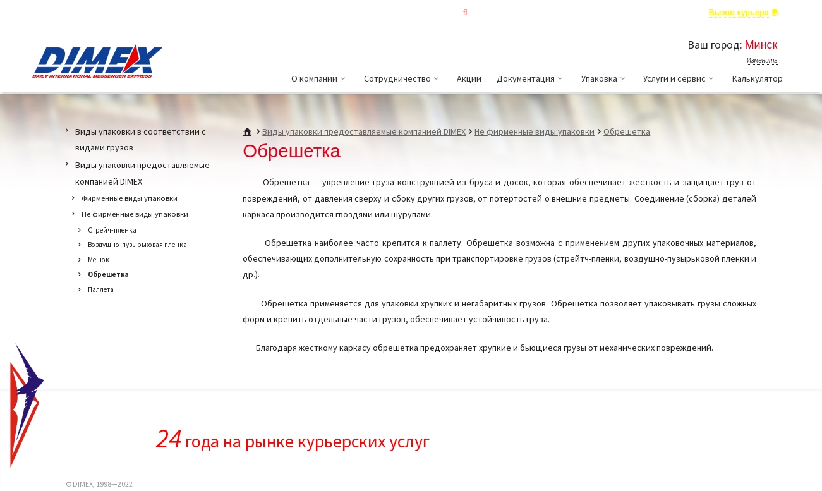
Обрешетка (626, 131)
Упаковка (605, 78)
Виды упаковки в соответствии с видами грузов (140, 139)
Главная (367, 12)
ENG (61, 11)
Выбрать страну (121, 12)
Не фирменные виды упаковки (534, 131)
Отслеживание (438, 13)
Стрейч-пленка (112, 230)
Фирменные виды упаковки (130, 198)
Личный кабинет (524, 12)
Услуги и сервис (680, 78)
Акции (469, 78)
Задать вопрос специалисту (634, 12)
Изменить (762, 60)
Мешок (98, 259)
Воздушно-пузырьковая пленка (137, 244)
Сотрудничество (403, 78)
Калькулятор (757, 78)
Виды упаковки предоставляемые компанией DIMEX (364, 131)
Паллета (101, 289)
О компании (320, 78)
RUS (40, 12)
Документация (531, 78)
